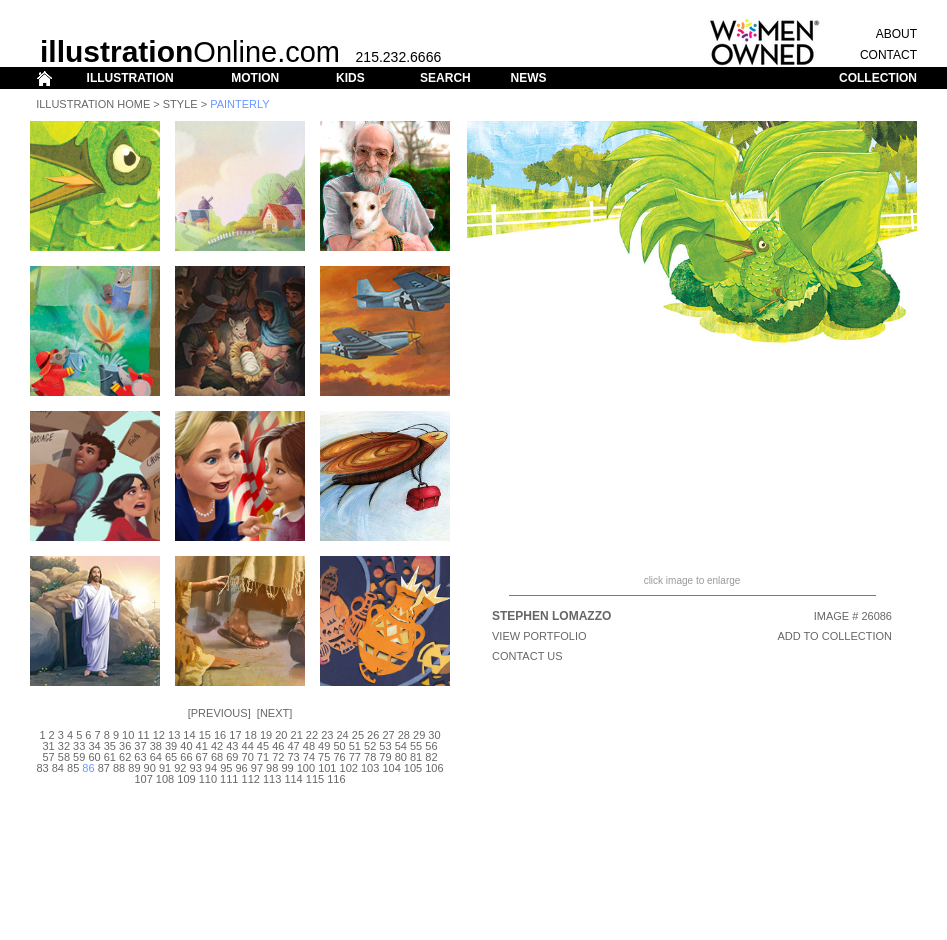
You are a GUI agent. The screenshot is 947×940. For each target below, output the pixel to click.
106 (434, 768)
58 (64, 757)
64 (156, 757)
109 (186, 779)
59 (79, 757)
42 (217, 746)
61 (110, 757)
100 (306, 768)
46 (278, 746)
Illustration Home (93, 104)
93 (196, 768)
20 (281, 735)
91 (165, 768)
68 (217, 757)
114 (293, 779)
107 (143, 779)
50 (339, 746)
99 (287, 768)
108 (165, 779)
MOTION (255, 78)
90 (150, 768)
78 (370, 757)
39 (171, 746)
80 (401, 757)
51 (355, 746)
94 (211, 768)
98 (272, 768)
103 (370, 768)
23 (327, 735)
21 (297, 735)
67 (202, 757)
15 (205, 735)
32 (64, 746)
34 (94, 746)
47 (293, 746)
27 (388, 735)
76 (339, 757)
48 (309, 746)
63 (140, 757)
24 (342, 735)
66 (186, 757)
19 (266, 735)
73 (293, 757)
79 (385, 757)
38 (156, 746)
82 (431, 757)
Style (180, 104)
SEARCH (445, 78)
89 (134, 768)
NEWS (528, 78)
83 (42, 768)
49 (324, 746)
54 (401, 746)
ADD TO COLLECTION (834, 636)
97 (257, 768)
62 (125, 757)
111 (229, 779)
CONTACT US (527, 656)
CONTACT (888, 55)
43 (232, 746)
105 (413, 768)
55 (416, 746)
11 (143, 735)
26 (373, 735)
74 (309, 757)
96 (241, 768)
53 (385, 746)
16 (220, 735)
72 (278, 757)
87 (104, 768)
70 (248, 757)
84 (58, 768)
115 (315, 779)
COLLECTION (878, 78)
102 (349, 768)
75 (324, 757)
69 (232, 757)
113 (272, 779)
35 (110, 746)
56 (431, 746)
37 (140, 746)
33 (79, 746)
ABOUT (896, 34)
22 (312, 735)
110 (208, 779)
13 (174, 735)
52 (370, 746)
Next (274, 713)
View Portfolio (539, 636)
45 (263, 746)
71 (263, 757)
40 (186, 746)
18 (251, 735)
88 (119, 768)
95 (226, 768)
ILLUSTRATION (130, 78)
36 (125, 746)
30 (434, 735)
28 (404, 735)
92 (180, 768)
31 (48, 746)
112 (251, 779)
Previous (219, 713)
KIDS (350, 78)
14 (189, 735)
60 (94, 757)
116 (336, 779)
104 (391, 768)
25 (358, 735)
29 (419, 735)
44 (248, 746)
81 (416, 757)
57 (48, 757)
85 (73, 768)
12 (159, 735)
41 (202, 746)
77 (355, 757)
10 (128, 735)
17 (235, 735)
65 (171, 757)
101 (327, 768)
